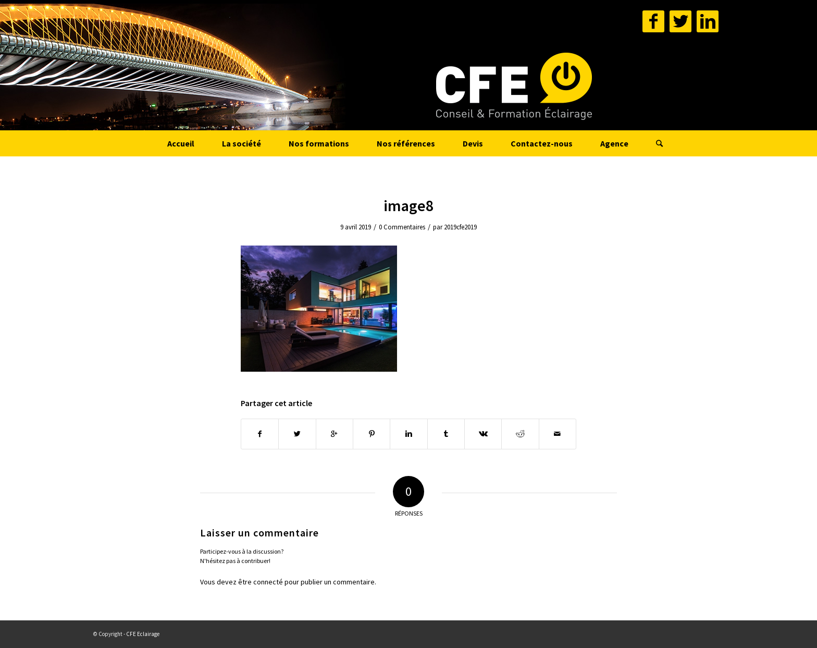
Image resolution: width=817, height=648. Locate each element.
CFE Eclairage (142, 634)
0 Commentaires (402, 227)
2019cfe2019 (460, 227)
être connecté (260, 581)
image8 (408, 205)
